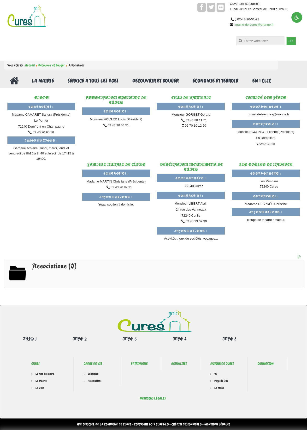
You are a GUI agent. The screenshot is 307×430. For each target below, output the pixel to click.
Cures (35, 363)
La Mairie (43, 80)
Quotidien (93, 374)
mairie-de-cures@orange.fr (254, 24)
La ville (39, 388)
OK (291, 41)
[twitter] (211, 7)
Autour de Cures (222, 363)
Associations (94, 381)
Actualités (179, 363)
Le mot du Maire (44, 374)
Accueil (30, 65)
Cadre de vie (93, 363)
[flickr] (221, 7)
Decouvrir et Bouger (51, 65)
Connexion (266, 363)
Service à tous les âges (93, 80)
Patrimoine (139, 363)
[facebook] (201, 7)
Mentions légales (153, 398)
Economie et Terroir (215, 80)
